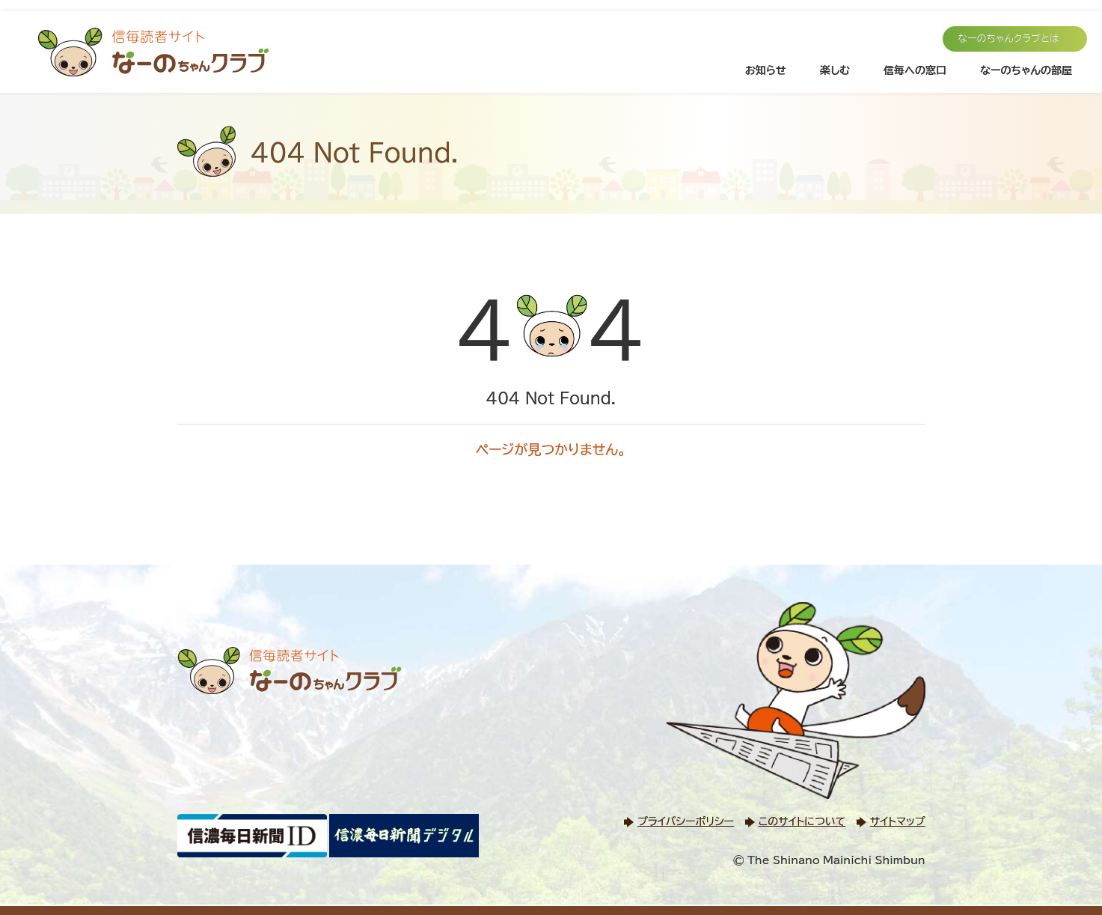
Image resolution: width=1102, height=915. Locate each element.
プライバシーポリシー (685, 821)
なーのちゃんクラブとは (1008, 38)
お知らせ (765, 70)
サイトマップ (897, 821)
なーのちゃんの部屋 (1026, 70)
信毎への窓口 (915, 70)
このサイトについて (802, 821)
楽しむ (835, 70)
